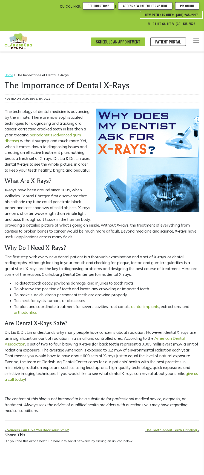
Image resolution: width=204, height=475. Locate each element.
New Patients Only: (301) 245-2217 (171, 14)
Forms (145, 5)
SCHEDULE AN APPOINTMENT (118, 42)
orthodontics (25, 312)
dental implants (145, 306)
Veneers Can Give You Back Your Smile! (38, 430)
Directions (98, 5)
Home (9, 75)
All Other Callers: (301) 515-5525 (171, 23)
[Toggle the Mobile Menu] (196, 41)
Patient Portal (168, 42)
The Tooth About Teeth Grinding (171, 430)
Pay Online (187, 5)
